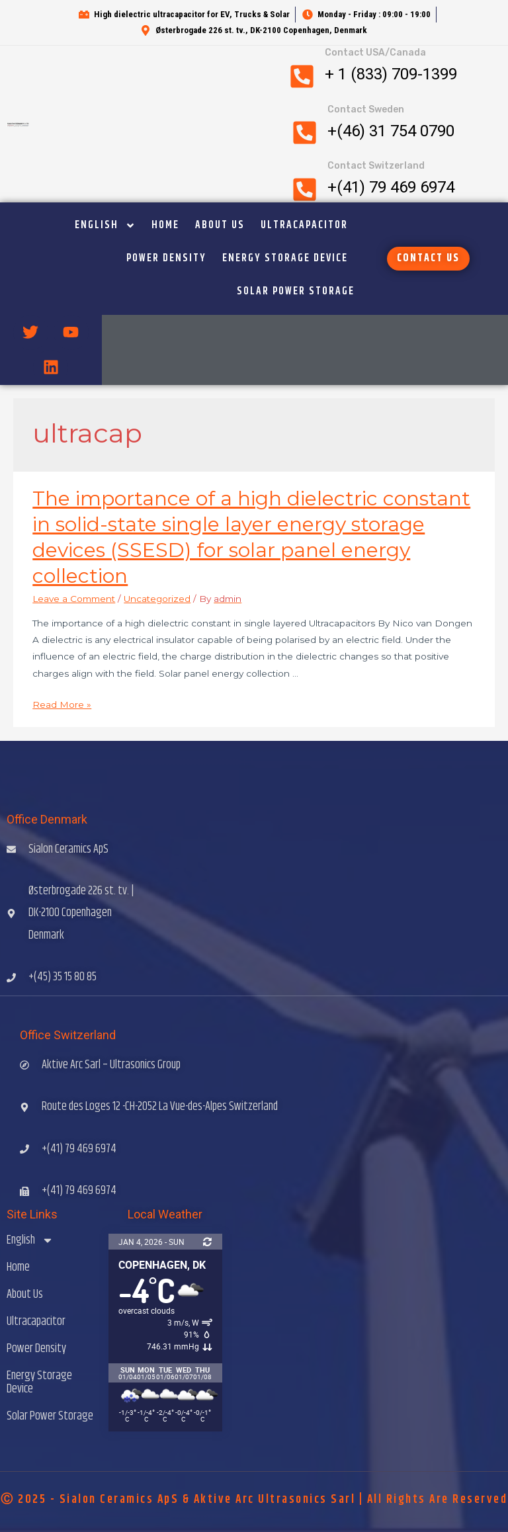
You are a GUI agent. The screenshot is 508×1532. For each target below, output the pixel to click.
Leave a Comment (73, 598)
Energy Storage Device (285, 258)
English (105, 225)
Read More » (61, 704)
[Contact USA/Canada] (302, 76)
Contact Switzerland (376, 165)
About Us (220, 225)
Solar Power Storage (296, 291)
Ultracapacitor (304, 225)
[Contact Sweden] (305, 133)
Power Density (166, 258)
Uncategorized (157, 598)
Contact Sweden (365, 109)
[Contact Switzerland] (305, 189)
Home (165, 225)
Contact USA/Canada (375, 52)
